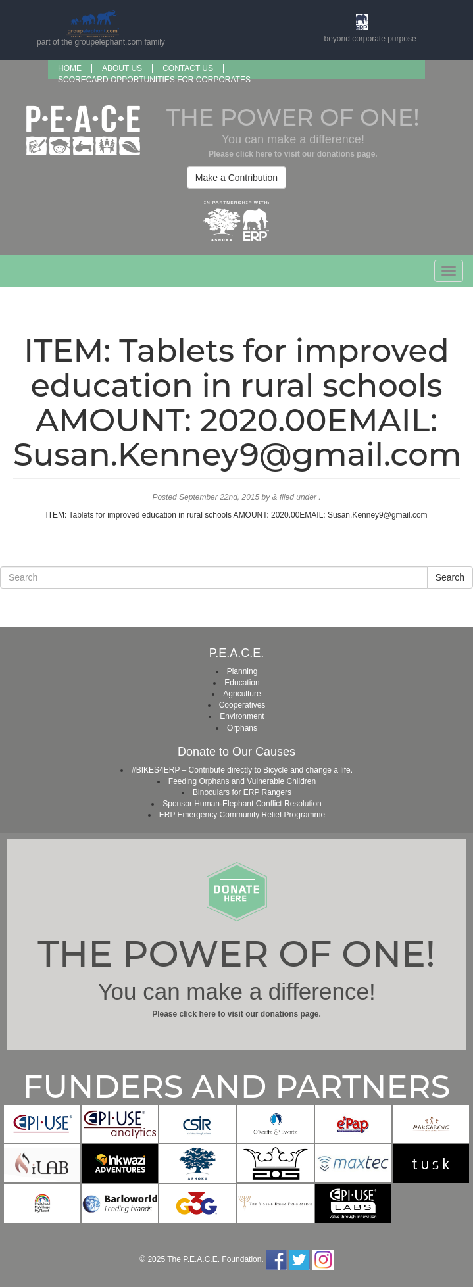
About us (122, 68)
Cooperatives (242, 705)
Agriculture (242, 693)
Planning (242, 671)
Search (450, 577)
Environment (242, 716)
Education (241, 682)
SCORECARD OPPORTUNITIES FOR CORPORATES (154, 79)
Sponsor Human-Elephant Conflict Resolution (241, 803)
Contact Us (187, 68)
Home (70, 68)
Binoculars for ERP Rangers (242, 792)
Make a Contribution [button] (236, 177)
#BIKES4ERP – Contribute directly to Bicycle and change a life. (242, 770)
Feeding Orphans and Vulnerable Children (242, 781)
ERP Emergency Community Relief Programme (242, 814)
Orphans (242, 728)
